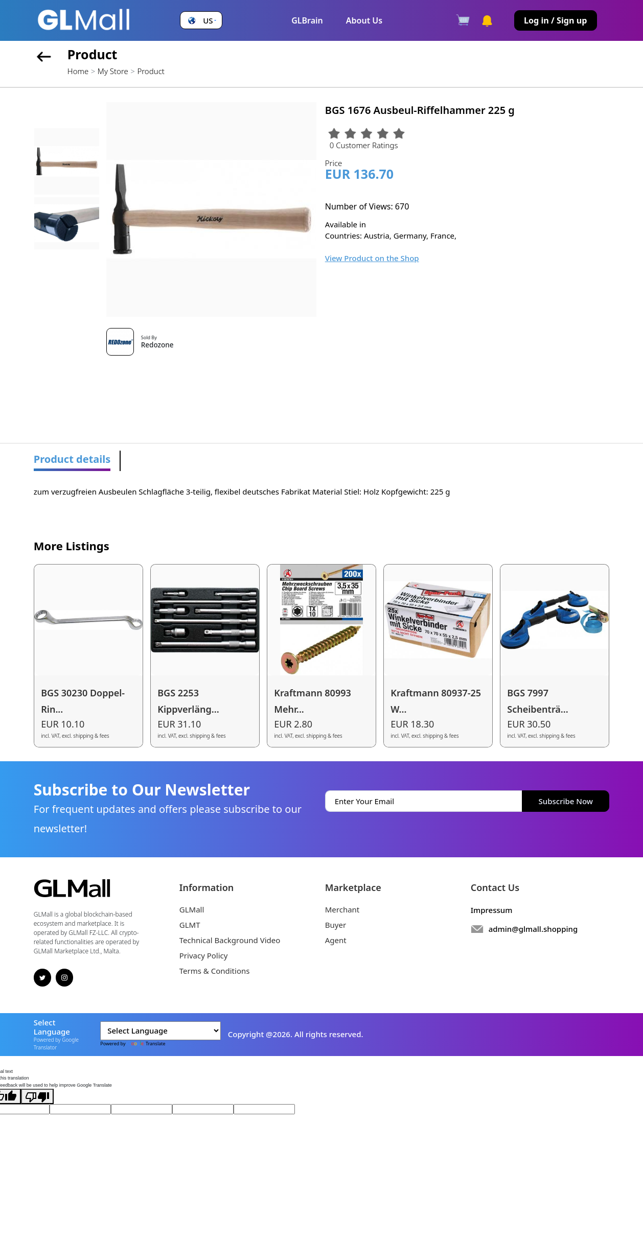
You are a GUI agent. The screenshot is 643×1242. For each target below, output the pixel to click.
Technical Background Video (230, 940)
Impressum (492, 910)
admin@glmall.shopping (533, 929)
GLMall (191, 909)
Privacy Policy (203, 955)
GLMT (189, 925)
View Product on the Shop (372, 258)
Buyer (335, 925)
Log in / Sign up (555, 20)
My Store (113, 71)
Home (77, 71)
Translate (146, 1043)
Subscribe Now (566, 801)
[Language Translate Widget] (160, 1031)
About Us (364, 20)
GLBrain (307, 20)
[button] (201, 21)
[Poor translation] (37, 1096)
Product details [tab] (72, 459)
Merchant (342, 909)
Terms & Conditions (214, 971)
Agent (336, 940)
